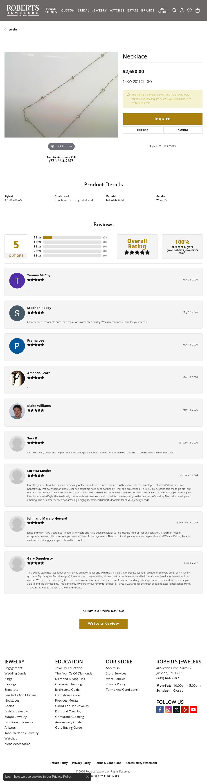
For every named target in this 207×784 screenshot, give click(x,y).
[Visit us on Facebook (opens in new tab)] (160, 709)
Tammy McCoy (38, 275)
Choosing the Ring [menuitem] (68, 684)
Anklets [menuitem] (10, 728)
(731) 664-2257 (61, 161)
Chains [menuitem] (9, 706)
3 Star (37, 246)
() (105, 237)
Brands (148, 10)
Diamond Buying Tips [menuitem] (70, 679)
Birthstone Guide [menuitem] (67, 690)
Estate (132, 10)
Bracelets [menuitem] (11, 690)
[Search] (174, 10)
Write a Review (103, 624)
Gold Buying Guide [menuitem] (68, 728)
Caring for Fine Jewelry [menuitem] (72, 706)
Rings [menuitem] (8, 679)
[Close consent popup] (87, 776)
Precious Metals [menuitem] (67, 700)
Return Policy (59, 763)
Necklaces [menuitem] (12, 700)
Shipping (142, 130)
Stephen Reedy (39, 308)
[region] (61, 95)
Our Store (163, 10)
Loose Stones (51, 10)
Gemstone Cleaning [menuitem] (69, 717)
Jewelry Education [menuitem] (68, 668)
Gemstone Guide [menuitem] (67, 695)
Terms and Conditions (122, 690)
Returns (183, 130)
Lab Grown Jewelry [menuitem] (18, 722)
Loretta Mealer (39, 471)
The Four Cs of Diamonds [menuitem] (73, 673)
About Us (113, 668)
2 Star (37, 251)
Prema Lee (35, 340)
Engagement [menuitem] (13, 668)
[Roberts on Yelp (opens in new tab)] (185, 709)
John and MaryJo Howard (47, 518)
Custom (67, 10)
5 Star (37, 237)
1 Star (37, 255)
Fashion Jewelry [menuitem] (16, 711)
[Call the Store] (167, 678)
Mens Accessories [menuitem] (17, 744)
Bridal (83, 10)
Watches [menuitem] (10, 738)
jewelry (13, 29)
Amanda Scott (38, 373)
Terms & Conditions (108, 763)
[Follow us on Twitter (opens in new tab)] (176, 709)
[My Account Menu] (182, 10)
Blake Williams (39, 406)
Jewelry (99, 10)
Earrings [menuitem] (10, 684)
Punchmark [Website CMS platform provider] (111, 776)
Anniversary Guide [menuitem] (68, 722)
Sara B (32, 438)
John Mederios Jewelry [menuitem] (21, 733)
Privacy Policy (116, 684)
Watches (117, 10)
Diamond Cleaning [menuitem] (68, 711)
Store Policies (116, 679)
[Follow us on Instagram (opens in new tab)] (168, 709)
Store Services (116, 673)
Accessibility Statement (141, 763)
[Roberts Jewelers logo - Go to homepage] (24, 10)
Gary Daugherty (40, 558)
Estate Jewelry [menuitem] (15, 717)
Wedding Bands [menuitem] (15, 673)
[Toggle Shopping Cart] (197, 10)
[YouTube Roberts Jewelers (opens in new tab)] (193, 709)
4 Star (37, 242)
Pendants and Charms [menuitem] (20, 695)
